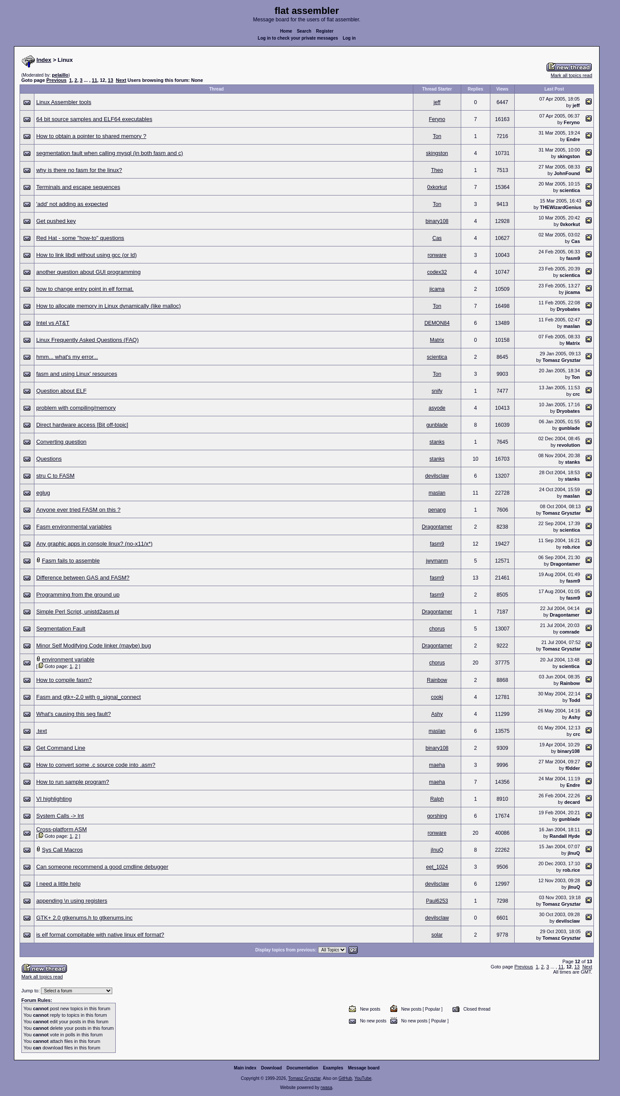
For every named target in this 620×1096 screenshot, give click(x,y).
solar (436, 935)
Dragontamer (437, 527)
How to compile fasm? (64, 680)
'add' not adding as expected (72, 204)
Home (286, 31)
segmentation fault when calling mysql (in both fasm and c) (109, 153)
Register (324, 31)
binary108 (437, 221)
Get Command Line (60, 748)
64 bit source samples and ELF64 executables (94, 119)
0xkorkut (437, 187)
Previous (56, 80)
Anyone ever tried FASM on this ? (78, 509)
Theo (437, 170)
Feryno (437, 119)
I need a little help (58, 883)
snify (437, 391)
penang (437, 510)
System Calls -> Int (60, 816)
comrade (570, 631)
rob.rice (571, 547)
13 (110, 80)
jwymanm (437, 561)
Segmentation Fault (60, 628)
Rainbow (437, 680)
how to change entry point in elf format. (85, 289)
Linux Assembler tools (63, 102)
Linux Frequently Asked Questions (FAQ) (87, 340)
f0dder (572, 768)
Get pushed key (56, 221)
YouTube (362, 1080)
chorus (437, 629)
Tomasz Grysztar (562, 360)
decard (572, 802)
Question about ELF (61, 391)
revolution (568, 445)
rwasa (326, 1089)
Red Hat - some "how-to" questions (80, 238)
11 (94, 80)
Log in (349, 38)
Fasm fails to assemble (71, 560)
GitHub (345, 1080)
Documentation (302, 1069)
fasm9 (573, 258)
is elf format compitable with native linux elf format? (100, 934)
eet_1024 (437, 867)
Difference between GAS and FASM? (82, 577)
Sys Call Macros (62, 849)
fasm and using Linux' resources (76, 374)
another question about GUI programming (88, 272)
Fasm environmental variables (73, 526)
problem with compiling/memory (76, 408)
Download (271, 1069)
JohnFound (567, 173)
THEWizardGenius (560, 207)
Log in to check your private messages (298, 38)
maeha (437, 765)
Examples (333, 1069)
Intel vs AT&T (52, 323)
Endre (573, 139)
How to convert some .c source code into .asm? (95, 765)
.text (41, 731)
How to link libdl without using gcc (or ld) (86, 255)
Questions (49, 458)
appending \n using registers (71, 900)
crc (576, 394)
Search (304, 31)
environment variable (68, 659)
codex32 (437, 272)
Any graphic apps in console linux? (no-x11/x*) (94, 543)
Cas (437, 238)
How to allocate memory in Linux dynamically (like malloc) (108, 306)
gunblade (437, 425)
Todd (574, 700)
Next (121, 80)
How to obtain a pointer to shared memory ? (91, 136)
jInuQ (437, 850)
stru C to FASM (55, 475)
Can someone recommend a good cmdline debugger (102, 866)
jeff (436, 102)
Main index (245, 1069)
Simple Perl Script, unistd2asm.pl (77, 611)
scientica (570, 190)
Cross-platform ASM (61, 829)
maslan (571, 326)
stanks (437, 442)
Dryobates (568, 309)
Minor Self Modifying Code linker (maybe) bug (93, 645)
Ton (437, 136)
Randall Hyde (565, 836)
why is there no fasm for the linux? (79, 170)
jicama (437, 289)
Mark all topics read (571, 75)
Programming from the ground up (77, 594)
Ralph (437, 799)
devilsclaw (437, 476)
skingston (437, 153)
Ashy (437, 714)
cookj (437, 697)
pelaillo (60, 75)
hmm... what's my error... (67, 357)
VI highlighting (54, 799)
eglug (43, 492)
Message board (364, 1069)
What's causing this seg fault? (73, 714)
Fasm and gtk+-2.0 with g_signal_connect (88, 697)
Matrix (437, 340)
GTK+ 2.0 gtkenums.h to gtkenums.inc (84, 917)
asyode (437, 408)
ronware (437, 255)
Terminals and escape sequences (78, 187)
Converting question (61, 441)
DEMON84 (436, 323)
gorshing (437, 816)
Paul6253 (437, 901)
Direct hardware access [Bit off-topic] (82, 425)
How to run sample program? (72, 782)
